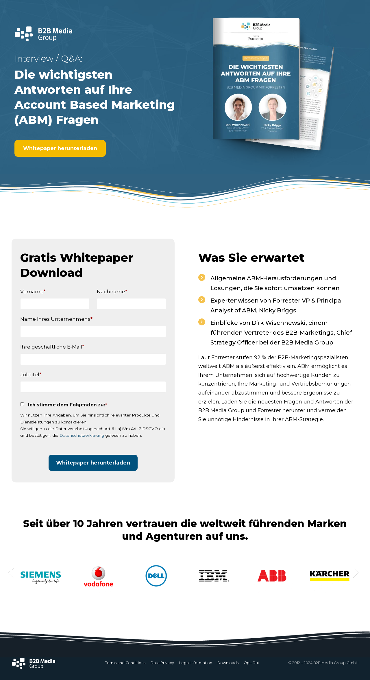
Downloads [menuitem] (227, 663)
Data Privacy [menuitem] (162, 663)
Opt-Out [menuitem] (251, 663)
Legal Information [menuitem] (195, 663)
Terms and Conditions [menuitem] (125, 663)
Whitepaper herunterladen (60, 148)
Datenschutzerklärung (82, 435)
